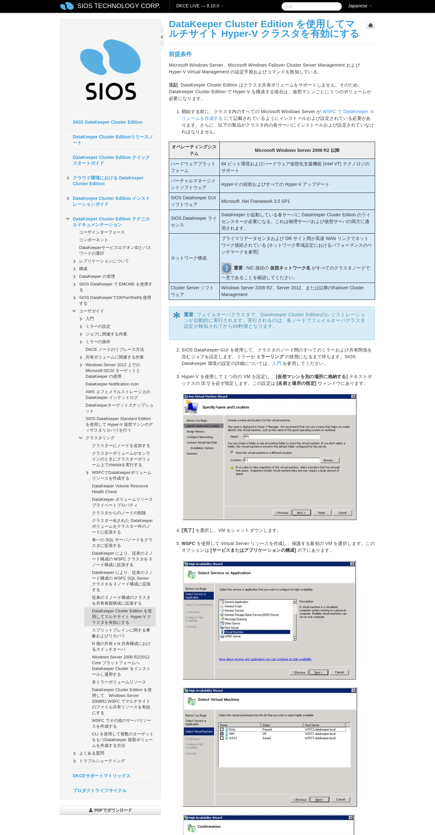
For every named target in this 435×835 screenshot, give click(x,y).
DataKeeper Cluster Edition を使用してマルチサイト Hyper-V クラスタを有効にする (122, 616)
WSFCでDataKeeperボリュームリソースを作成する (118, 475)
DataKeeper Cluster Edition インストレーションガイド (107, 200)
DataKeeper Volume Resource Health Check (120, 489)
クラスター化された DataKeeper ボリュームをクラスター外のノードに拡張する (122, 526)
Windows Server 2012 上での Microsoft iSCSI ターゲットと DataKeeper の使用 (109, 370)
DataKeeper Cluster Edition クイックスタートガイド (111, 160)
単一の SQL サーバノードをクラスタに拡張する (122, 542)
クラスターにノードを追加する (121, 445)
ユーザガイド (87, 311)
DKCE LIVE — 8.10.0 (200, 5)
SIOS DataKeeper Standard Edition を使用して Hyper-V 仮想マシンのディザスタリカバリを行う (119, 424)
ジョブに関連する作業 (102, 334)
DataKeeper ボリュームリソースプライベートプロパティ (122, 502)
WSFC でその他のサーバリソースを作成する (121, 723)
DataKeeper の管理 (93, 276)
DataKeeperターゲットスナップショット (119, 408)
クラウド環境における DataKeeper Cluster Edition (104, 180)
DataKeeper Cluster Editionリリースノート (113, 139)
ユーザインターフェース (102, 232)
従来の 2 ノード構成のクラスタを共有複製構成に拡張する (121, 600)
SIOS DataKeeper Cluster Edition (108, 122)
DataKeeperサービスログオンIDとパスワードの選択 (115, 250)
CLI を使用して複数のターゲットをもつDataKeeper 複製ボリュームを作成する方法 (123, 740)
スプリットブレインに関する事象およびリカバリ (121, 633)
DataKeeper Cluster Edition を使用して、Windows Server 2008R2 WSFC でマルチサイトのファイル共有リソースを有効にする (122, 701)
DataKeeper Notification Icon (112, 384)
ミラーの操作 (94, 342)
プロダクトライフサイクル (100, 790)
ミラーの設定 (94, 326)
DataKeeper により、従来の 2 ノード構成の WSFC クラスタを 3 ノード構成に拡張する (122, 559)
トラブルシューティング (98, 761)
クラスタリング (96, 438)
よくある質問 (87, 753)
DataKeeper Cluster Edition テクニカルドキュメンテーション (107, 221)
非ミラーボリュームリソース (119, 682)
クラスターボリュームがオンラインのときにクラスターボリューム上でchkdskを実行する (121, 459)
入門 (86, 319)
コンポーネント (93, 239)
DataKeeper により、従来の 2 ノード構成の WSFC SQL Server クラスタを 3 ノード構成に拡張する (122, 581)
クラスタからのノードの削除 (119, 512)
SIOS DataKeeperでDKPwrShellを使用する (111, 300)
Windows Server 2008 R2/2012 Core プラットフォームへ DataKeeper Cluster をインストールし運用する (121, 666)
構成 (79, 269)
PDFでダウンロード (110, 810)
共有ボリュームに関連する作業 (111, 357)
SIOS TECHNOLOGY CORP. (118, 5)
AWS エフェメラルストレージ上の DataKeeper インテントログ (118, 394)
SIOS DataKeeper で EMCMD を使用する (111, 286)
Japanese (360, 5)
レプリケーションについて (100, 261)
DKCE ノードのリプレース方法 (115, 349)
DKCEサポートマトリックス (101, 775)
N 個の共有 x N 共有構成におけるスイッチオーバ (121, 646)
